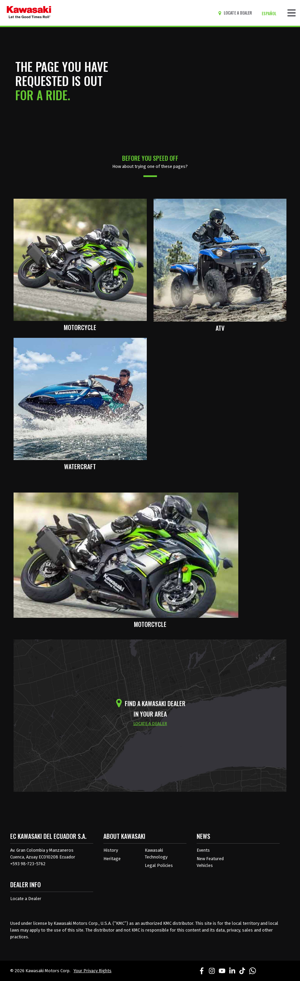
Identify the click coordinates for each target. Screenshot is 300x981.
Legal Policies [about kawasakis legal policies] (159, 865)
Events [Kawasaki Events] (203, 850)
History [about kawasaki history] (110, 850)
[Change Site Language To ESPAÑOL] (271, 13)
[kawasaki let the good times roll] (29, 13)
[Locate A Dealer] (236, 12)
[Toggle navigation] (291, 12)
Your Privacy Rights (93, 970)
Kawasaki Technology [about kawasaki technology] (156, 853)
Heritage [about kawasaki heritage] (112, 858)
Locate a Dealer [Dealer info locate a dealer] (25, 898)
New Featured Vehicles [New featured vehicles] (210, 862)
